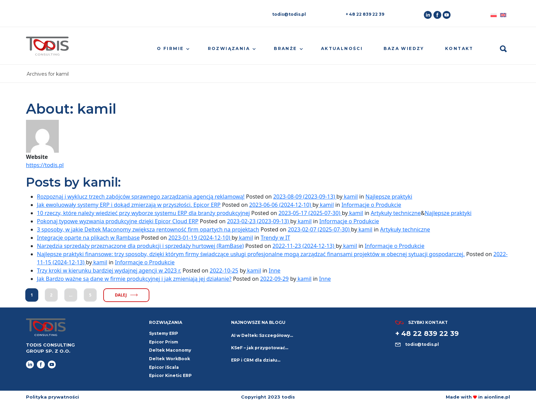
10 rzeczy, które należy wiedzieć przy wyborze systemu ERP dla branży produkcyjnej (143, 213)
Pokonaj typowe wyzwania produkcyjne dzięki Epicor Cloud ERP (117, 221)
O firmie (170, 48)
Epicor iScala (164, 367)
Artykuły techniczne (396, 213)
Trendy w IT (275, 237)
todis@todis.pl (289, 14)
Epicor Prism (163, 341)
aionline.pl (497, 397)
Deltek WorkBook (169, 358)
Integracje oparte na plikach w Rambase (88, 237)
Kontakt (459, 48)
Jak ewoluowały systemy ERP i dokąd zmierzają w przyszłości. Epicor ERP (128, 205)
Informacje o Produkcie (371, 205)
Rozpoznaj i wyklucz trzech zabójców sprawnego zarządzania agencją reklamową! (140, 196)
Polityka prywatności (52, 397)
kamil (350, 196)
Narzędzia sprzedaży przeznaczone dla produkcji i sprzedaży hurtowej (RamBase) (140, 246)
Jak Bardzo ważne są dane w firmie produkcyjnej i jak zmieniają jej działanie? (134, 278)
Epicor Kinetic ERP (170, 375)
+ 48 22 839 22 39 (365, 14)
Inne (274, 270)
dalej (126, 295)
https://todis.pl (45, 165)
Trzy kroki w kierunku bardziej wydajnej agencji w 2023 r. (109, 270)
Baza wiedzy (404, 48)
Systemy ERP (163, 333)
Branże (285, 48)
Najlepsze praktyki (388, 196)
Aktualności (342, 48)
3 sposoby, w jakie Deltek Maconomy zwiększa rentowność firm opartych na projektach (148, 229)
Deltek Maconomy (170, 350)
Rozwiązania (229, 48)
